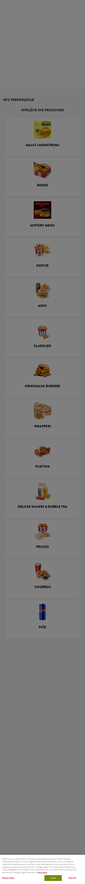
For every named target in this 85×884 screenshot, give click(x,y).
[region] (42, 869)
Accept (53, 878)
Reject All (72, 878)
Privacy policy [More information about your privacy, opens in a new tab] (42, 872)
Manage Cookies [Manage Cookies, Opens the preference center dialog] (8, 878)
